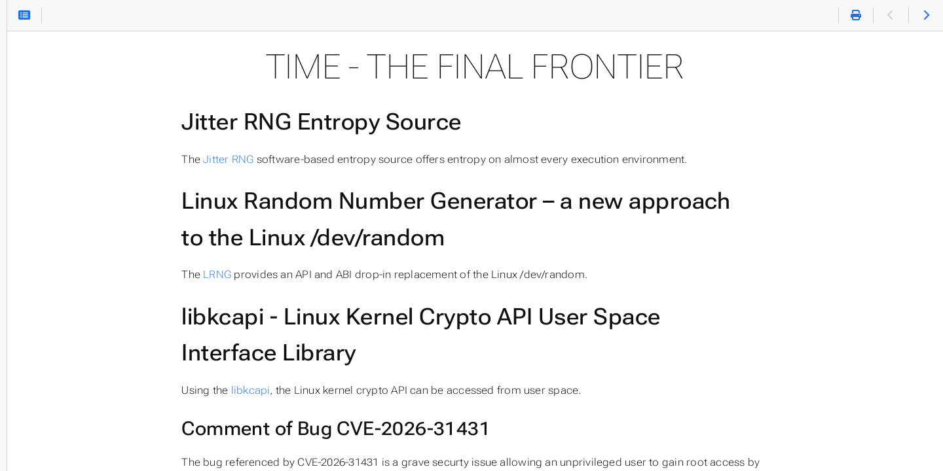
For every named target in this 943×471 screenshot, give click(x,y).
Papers (29, 408)
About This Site (51, 435)
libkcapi (345, 390)
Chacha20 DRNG (55, 356)
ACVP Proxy (42, 330)
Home (32, 131)
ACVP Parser (44, 304)
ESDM (26, 278)
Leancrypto (41, 251)
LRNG (312, 274)
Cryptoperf (39, 382)
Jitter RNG (323, 159)
